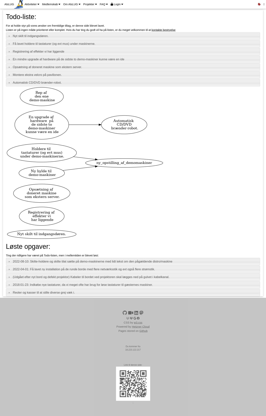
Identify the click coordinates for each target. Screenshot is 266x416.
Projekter (90, 4)
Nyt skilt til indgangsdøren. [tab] (28, 36)
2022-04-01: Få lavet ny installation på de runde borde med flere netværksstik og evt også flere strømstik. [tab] (81, 269)
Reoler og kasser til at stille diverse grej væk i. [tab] (41, 292)
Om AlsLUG (71, 4)
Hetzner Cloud (141, 326)
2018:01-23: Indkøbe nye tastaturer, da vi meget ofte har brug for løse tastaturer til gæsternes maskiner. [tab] (80, 284)
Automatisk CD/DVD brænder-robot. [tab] (35, 82)
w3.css (138, 322)
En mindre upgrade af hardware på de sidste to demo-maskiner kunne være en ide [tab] (66, 59)
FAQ (104, 4)
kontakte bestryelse (163, 29)
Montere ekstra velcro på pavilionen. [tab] (35, 74)
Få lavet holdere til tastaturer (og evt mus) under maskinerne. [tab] (51, 43)
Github (143, 330)
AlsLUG (9, 4)
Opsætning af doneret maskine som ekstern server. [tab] (45, 67)
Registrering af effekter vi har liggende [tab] (36, 51)
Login (117, 4)
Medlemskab (51, 4)
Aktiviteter (32, 4)
